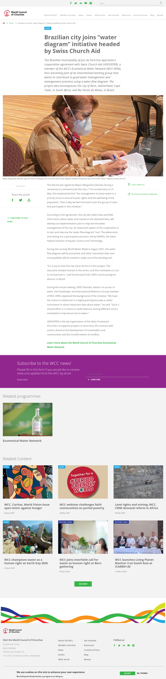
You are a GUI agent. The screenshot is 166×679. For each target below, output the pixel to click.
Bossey (160, 15)
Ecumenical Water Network (144, 194)
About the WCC (50, 15)
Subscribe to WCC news (17, 220)
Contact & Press (140, 15)
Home (4, 23)
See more (83, 584)
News (81, 15)
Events (89, 15)
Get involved (113, 15)
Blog (152, 15)
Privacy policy (22, 379)
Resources (126, 15)
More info (68, 676)
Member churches (68, 15)
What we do (100, 15)
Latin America (137, 184)
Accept (127, 673)
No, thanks (142, 673)
